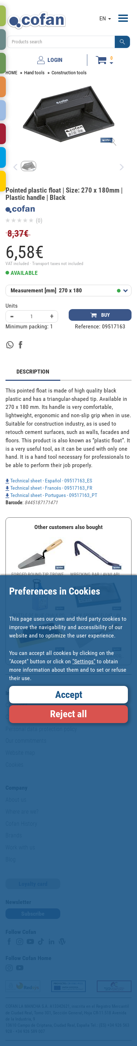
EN (105, 18)
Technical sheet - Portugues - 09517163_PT (51, 495)
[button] (122, 42)
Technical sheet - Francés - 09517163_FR (48, 488)
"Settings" (83, 661)
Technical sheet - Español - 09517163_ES (48, 480)
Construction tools (69, 72)
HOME (11, 72)
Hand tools (34, 72)
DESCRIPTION (32, 371)
